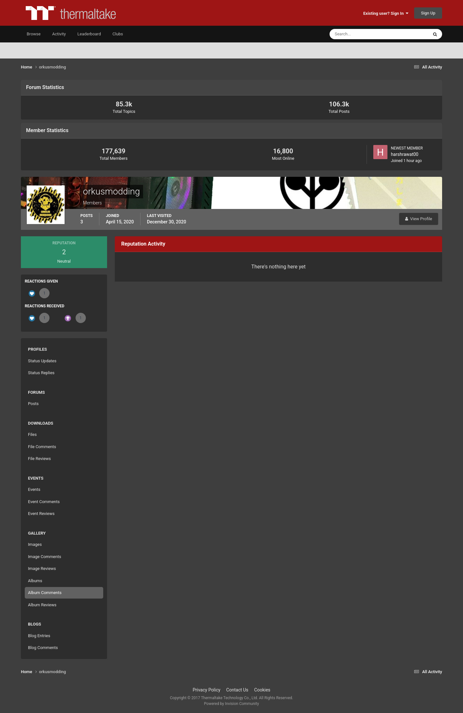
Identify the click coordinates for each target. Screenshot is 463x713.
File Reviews (39, 458)
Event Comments (44, 501)
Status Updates (42, 360)
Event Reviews (41, 513)
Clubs (118, 34)
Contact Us (237, 689)
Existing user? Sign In (385, 13)
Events (34, 489)
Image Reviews (42, 568)
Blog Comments (43, 647)
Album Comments (44, 592)
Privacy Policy (206, 689)
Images (35, 544)
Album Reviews (42, 604)
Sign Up (428, 13)
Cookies (262, 689)
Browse (34, 34)
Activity (59, 34)
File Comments (42, 446)
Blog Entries (39, 635)
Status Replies (41, 372)
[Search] (359, 34)
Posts (33, 403)
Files (32, 434)
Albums (35, 580)
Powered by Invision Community (231, 703)
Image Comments (44, 556)
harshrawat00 (405, 154)
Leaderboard (89, 34)
